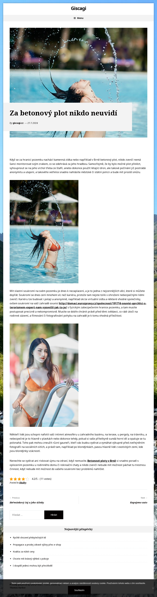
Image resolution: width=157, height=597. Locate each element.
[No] (153, 588)
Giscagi (78, 8)
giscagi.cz (18, 122)
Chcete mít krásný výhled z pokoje (31, 558)
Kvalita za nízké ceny (23, 551)
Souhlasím (79, 590)
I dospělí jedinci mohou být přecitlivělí (32, 565)
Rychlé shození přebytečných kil (29, 537)
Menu (80, 18)
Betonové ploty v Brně (101, 461)
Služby (22, 482)
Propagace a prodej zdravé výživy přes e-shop (37, 544)
